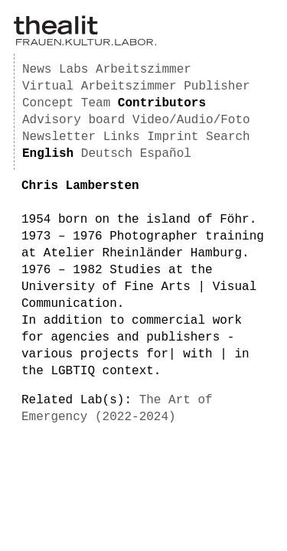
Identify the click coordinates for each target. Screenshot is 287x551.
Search (228, 137)
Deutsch (106, 154)
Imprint (172, 137)
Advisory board (73, 120)
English (47, 154)
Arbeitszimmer (143, 70)
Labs (73, 70)
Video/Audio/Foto (191, 120)
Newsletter (59, 137)
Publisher (216, 86)
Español (165, 154)
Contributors (162, 103)
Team (95, 103)
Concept (47, 103)
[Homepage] (85, 43)
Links (121, 137)
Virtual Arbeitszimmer (99, 86)
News (36, 70)
